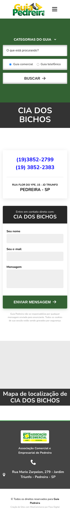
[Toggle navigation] (54, 9)
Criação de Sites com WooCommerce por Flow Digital (35, 507)
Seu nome (13, 231)
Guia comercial (21, 64)
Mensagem (14, 267)
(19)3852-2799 (35, 159)
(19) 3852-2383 (35, 167)
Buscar (32, 78)
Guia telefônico (49, 64)
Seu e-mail (14, 249)
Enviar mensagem (32, 302)
